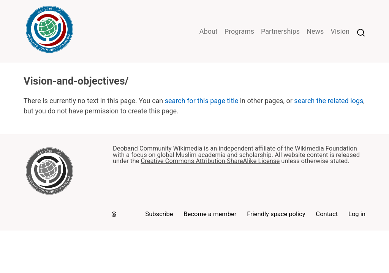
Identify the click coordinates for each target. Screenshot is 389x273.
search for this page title (201, 101)
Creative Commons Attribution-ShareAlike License (210, 161)
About (208, 31)
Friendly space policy (276, 214)
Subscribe (159, 214)
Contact (327, 214)
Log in (356, 214)
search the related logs (328, 101)
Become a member (209, 214)
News (315, 31)
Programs (239, 31)
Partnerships (280, 31)
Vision (339, 31)
